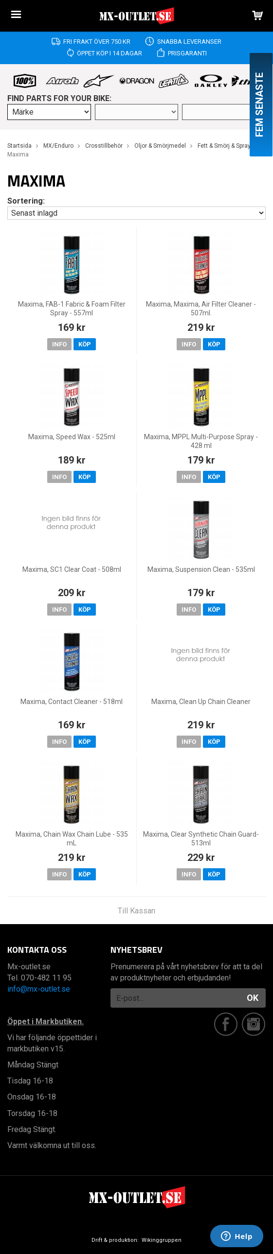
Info (59, 344)
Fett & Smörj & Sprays (226, 145)
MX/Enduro (58, 145)
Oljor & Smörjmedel (160, 145)
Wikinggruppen (162, 1240)
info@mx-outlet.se (38, 989)
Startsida (19, 145)
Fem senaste (259, 104)
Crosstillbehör (104, 145)
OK (252, 998)
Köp (84, 344)
